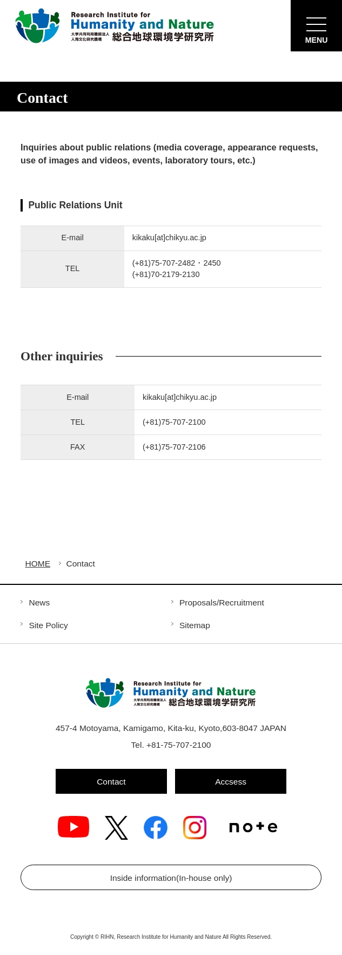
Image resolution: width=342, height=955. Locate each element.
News (39, 602)
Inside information (171, 877)
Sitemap (194, 625)
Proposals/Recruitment (221, 602)
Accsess (230, 781)
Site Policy (48, 625)
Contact (111, 781)
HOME (38, 564)
